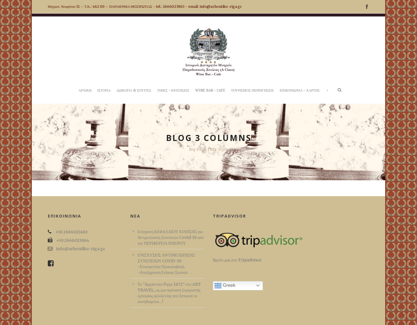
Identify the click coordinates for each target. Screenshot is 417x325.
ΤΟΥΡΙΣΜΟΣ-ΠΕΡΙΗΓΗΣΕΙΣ (252, 90)
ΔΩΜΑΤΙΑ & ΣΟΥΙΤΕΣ (133, 90)
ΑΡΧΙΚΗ (85, 90)
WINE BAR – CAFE (210, 90)
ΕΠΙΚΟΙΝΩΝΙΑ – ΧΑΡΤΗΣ (300, 90)
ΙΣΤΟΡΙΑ (104, 90)
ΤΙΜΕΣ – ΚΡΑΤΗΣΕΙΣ (173, 90)
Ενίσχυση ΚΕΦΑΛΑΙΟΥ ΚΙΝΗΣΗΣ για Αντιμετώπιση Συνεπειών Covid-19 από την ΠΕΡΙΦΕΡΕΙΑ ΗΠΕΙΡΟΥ (171, 237)
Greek (225, 285)
